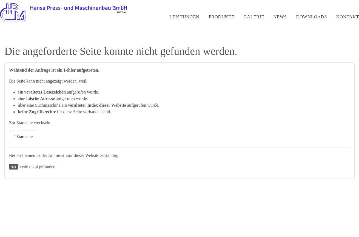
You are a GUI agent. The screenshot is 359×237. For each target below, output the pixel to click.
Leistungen (184, 16)
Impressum (291, 218)
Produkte (221, 16)
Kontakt (347, 16)
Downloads (311, 16)
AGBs (341, 218)
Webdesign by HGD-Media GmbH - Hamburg (47, 226)
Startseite (23, 136)
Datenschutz (319, 218)
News (280, 16)
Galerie (253, 16)
